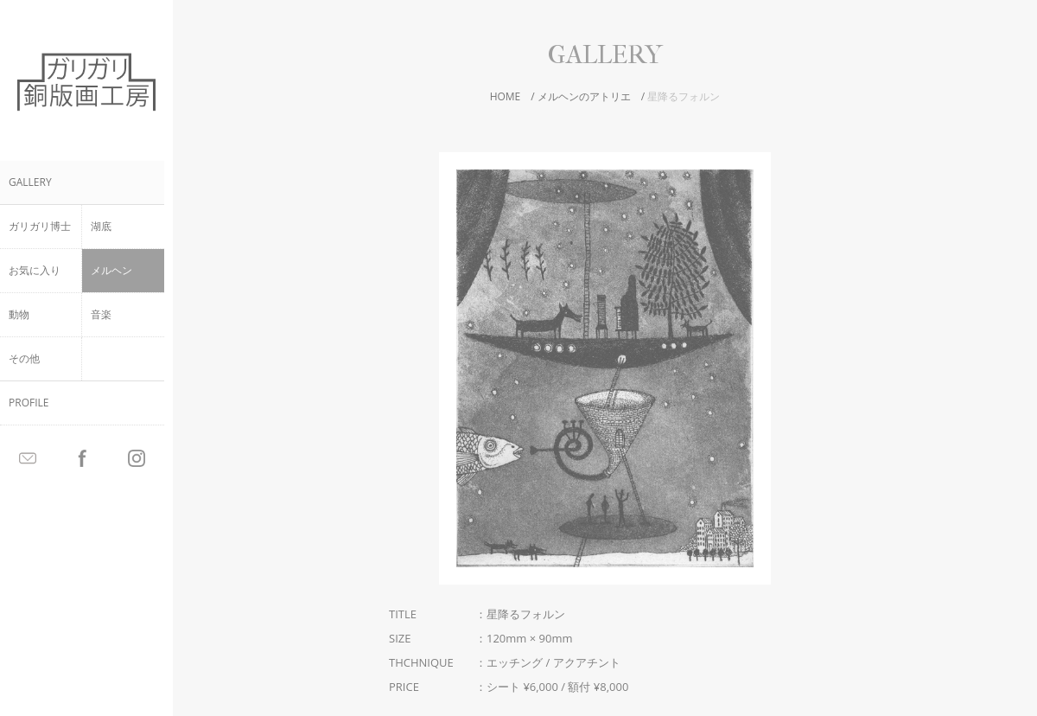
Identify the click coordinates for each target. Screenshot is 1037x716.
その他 (24, 358)
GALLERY (30, 182)
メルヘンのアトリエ (584, 96)
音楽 (101, 314)
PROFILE (28, 402)
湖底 (101, 226)
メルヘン (111, 270)
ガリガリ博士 (40, 226)
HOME (505, 96)
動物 (19, 314)
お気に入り (34, 270)
